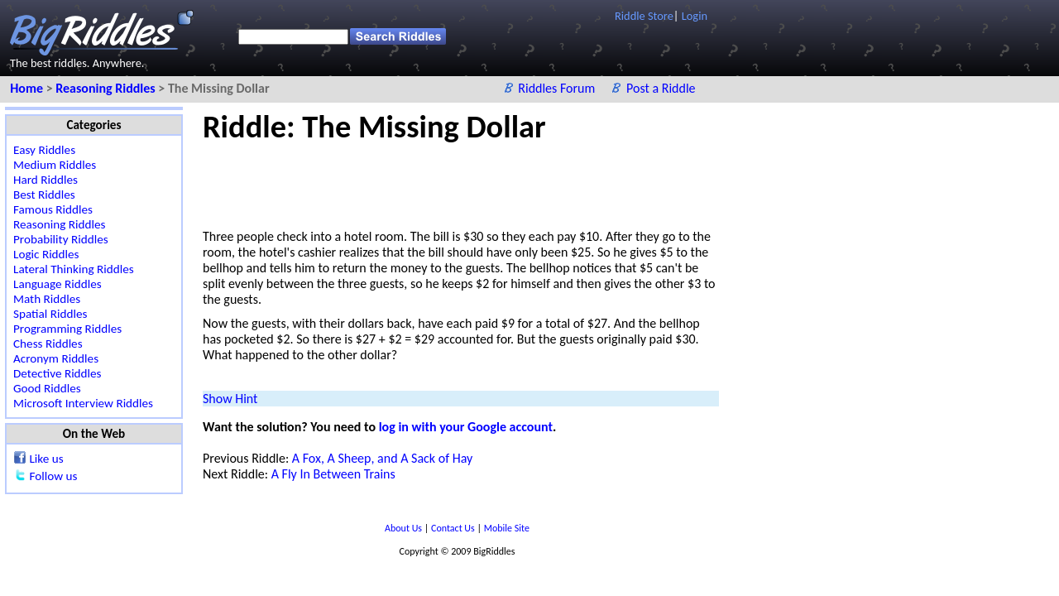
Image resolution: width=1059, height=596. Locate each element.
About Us (404, 528)
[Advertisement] (504, 183)
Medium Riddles (54, 164)
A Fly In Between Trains (333, 474)
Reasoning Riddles (106, 88)
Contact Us (454, 528)
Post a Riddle (661, 88)
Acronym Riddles (55, 358)
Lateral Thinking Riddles (73, 269)
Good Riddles (47, 388)
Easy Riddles (44, 149)
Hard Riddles (45, 179)
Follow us (53, 476)
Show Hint (230, 398)
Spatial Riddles (50, 313)
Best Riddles (44, 194)
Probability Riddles (60, 239)
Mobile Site (507, 528)
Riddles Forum (558, 88)
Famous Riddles (53, 209)
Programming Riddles (67, 328)
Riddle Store (644, 15)
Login (694, 15)
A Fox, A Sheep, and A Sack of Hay (382, 458)
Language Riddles (57, 283)
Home (28, 88)
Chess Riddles (48, 343)
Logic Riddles (46, 254)
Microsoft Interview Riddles (83, 403)
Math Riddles (46, 298)
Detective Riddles (57, 373)
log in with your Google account (466, 427)
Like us (46, 458)
